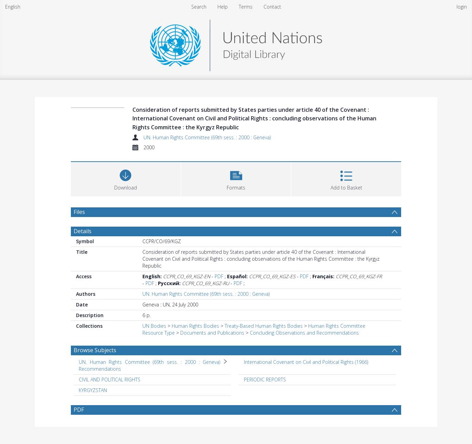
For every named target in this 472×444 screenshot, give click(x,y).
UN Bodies (154, 326)
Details (83, 231)
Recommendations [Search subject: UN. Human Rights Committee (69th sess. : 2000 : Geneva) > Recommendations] (100, 369)
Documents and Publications (212, 332)
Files (79, 212)
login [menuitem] (462, 6)
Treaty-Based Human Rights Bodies (264, 326)
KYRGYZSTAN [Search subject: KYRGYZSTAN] (93, 390)
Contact (272, 6)
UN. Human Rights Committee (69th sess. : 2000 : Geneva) (207, 137)
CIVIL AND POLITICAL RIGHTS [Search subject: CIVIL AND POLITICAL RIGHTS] (109, 379)
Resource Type (158, 332)
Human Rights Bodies (195, 326)
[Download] (126, 178)
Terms (246, 6)
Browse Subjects (95, 350)
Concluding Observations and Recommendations (304, 332)
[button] (236, 178)
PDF (219, 276)
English (12, 6)
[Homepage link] (236, 43)
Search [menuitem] (198, 6)
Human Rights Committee (336, 326)
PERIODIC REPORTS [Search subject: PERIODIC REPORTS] (265, 379)
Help (222, 6)
